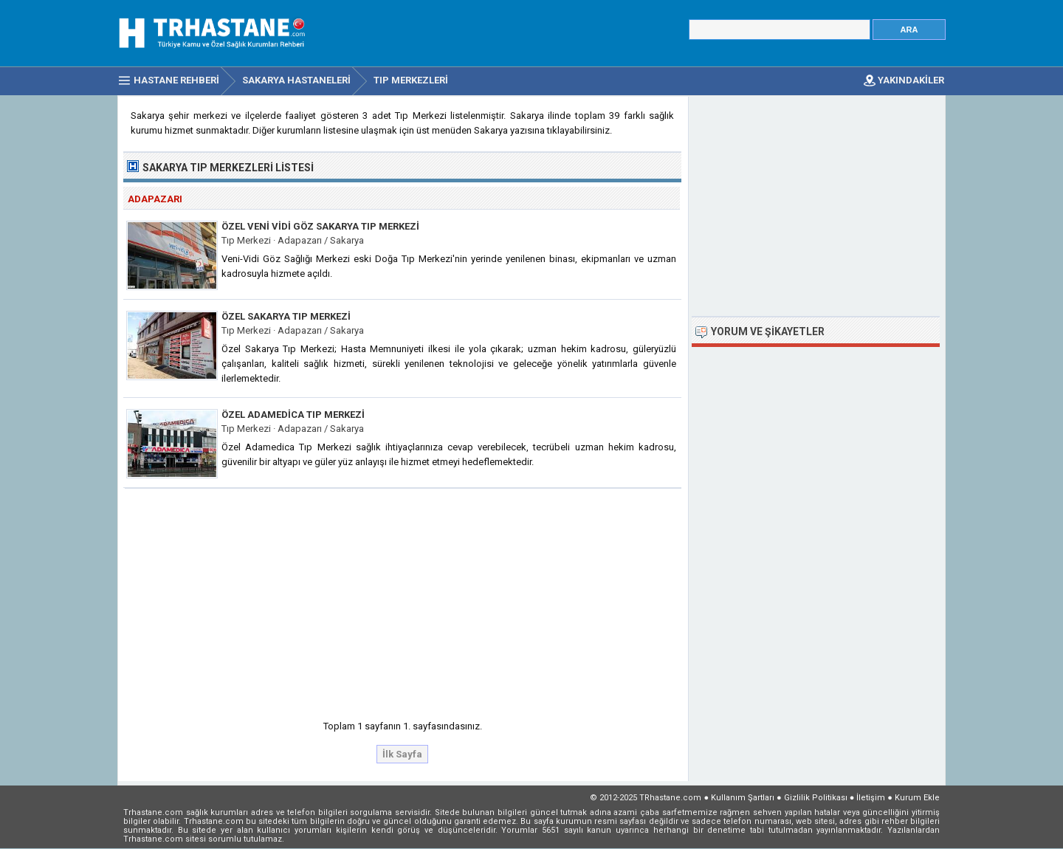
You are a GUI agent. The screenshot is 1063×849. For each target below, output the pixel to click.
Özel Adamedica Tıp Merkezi (293, 414)
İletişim (870, 797)
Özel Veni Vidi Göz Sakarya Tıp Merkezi (320, 226)
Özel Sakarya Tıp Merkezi (286, 316)
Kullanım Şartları (742, 797)
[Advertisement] (403, 599)
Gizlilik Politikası (815, 797)
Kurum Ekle (917, 797)
